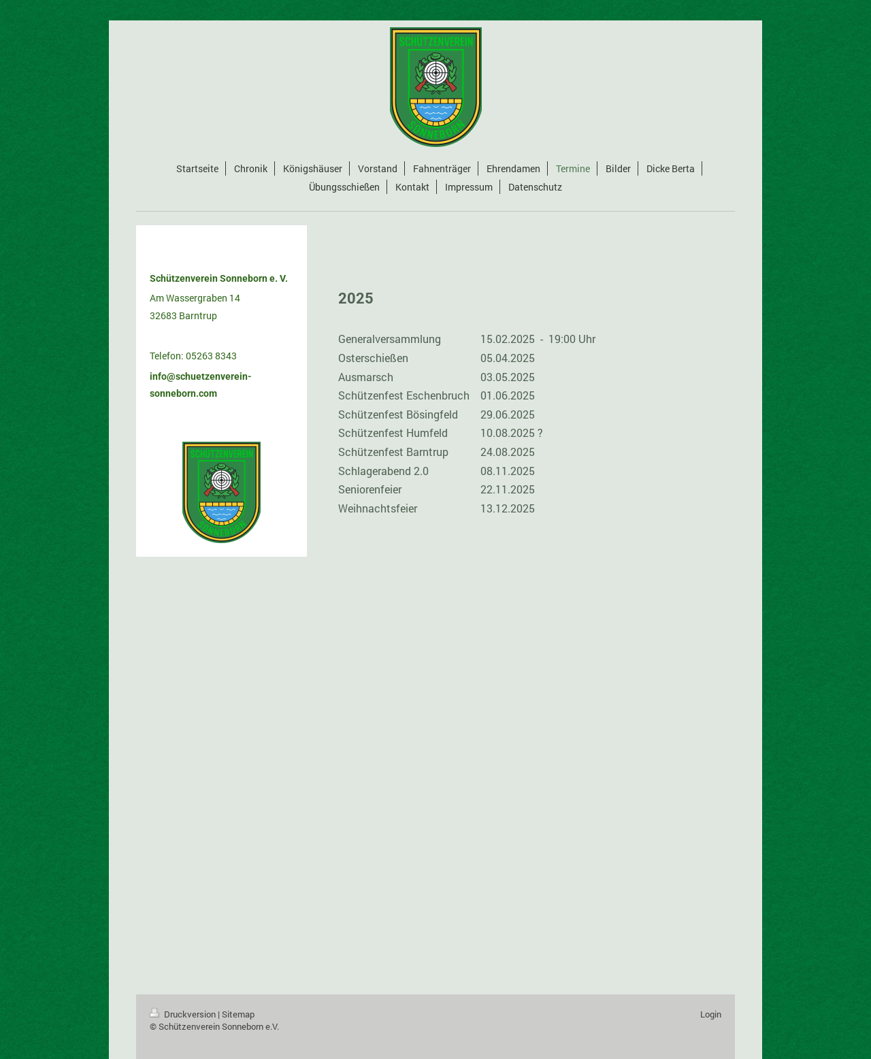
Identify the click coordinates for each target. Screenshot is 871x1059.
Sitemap (238, 1014)
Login (710, 1014)
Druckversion (184, 1014)
